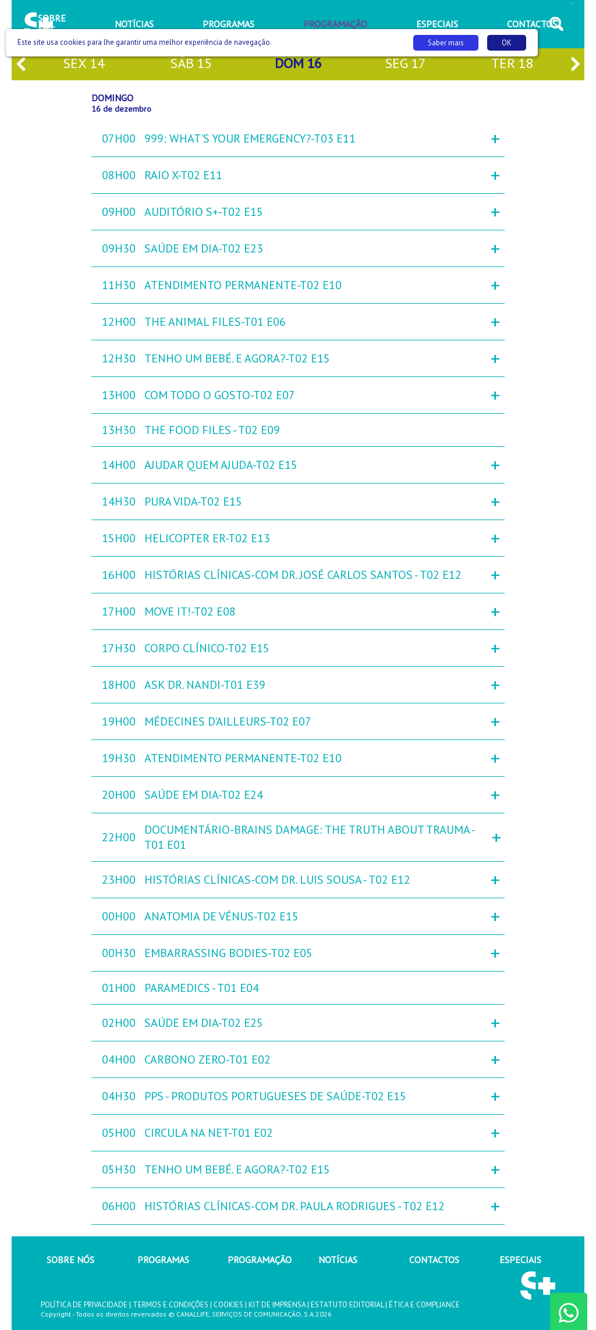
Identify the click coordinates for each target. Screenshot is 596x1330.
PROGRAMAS (163, 1259)
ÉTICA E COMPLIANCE (424, 1305)
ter (512, 64)
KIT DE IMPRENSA (277, 1305)
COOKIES (228, 1305)
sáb (191, 64)
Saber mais (446, 43)
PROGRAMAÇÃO (260, 1259)
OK (507, 43)
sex (84, 64)
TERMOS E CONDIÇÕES (170, 1305)
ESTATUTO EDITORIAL (347, 1305)
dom (298, 64)
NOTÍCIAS (337, 1259)
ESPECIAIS (520, 1259)
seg (405, 64)
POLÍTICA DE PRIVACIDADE (84, 1305)
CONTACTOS (434, 1259)
